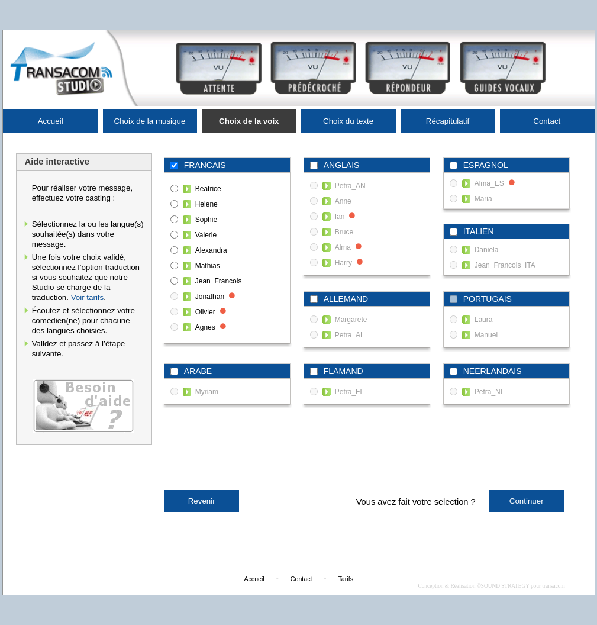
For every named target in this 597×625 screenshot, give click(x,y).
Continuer (526, 501)
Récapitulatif (447, 121)
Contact (546, 121)
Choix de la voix (249, 121)
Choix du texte (348, 121)
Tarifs (345, 578)
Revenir (201, 501)
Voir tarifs (87, 297)
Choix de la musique (150, 121)
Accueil (50, 121)
